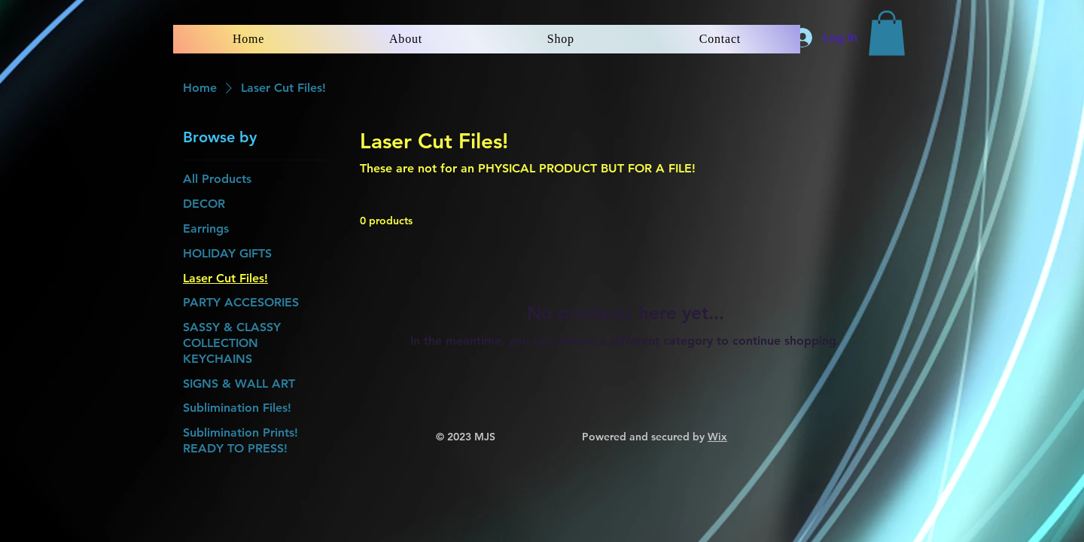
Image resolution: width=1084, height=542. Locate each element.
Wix (717, 436)
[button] (887, 33)
